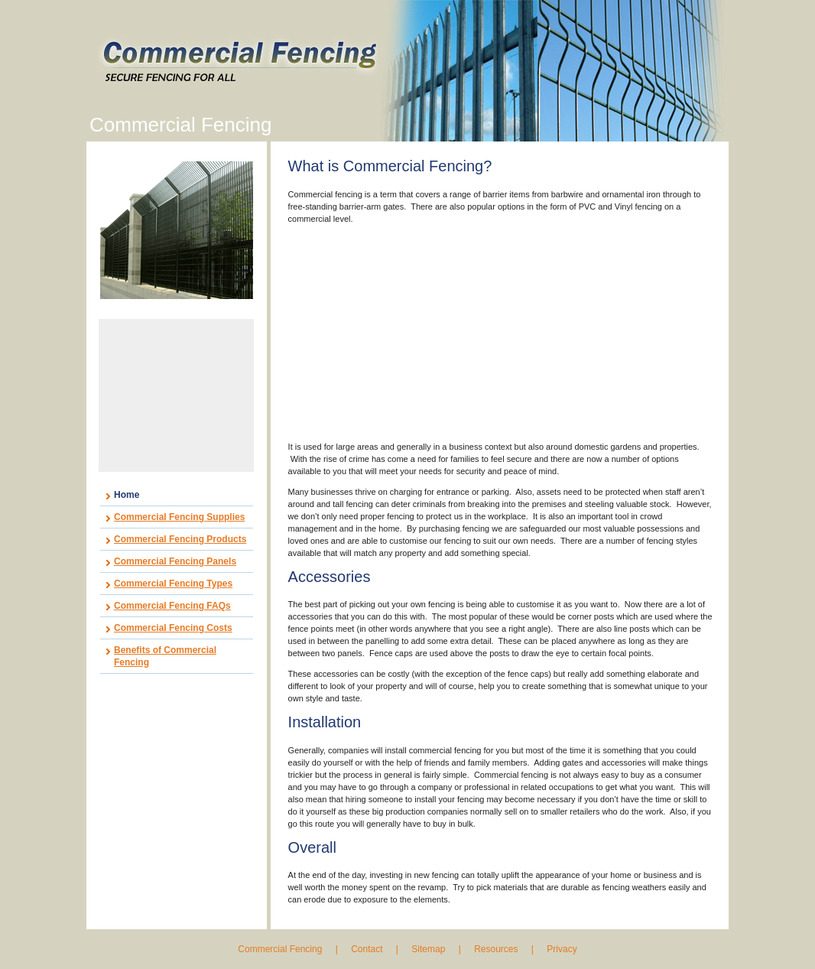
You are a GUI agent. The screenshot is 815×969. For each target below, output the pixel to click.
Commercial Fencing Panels (175, 561)
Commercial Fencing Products (180, 539)
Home (126, 494)
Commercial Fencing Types (173, 583)
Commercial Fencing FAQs (172, 605)
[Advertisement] (176, 395)
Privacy (561, 949)
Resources (496, 949)
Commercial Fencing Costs (173, 628)
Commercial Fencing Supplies (179, 517)
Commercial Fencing (281, 949)
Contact (366, 949)
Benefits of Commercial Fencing (165, 656)
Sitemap (428, 949)
